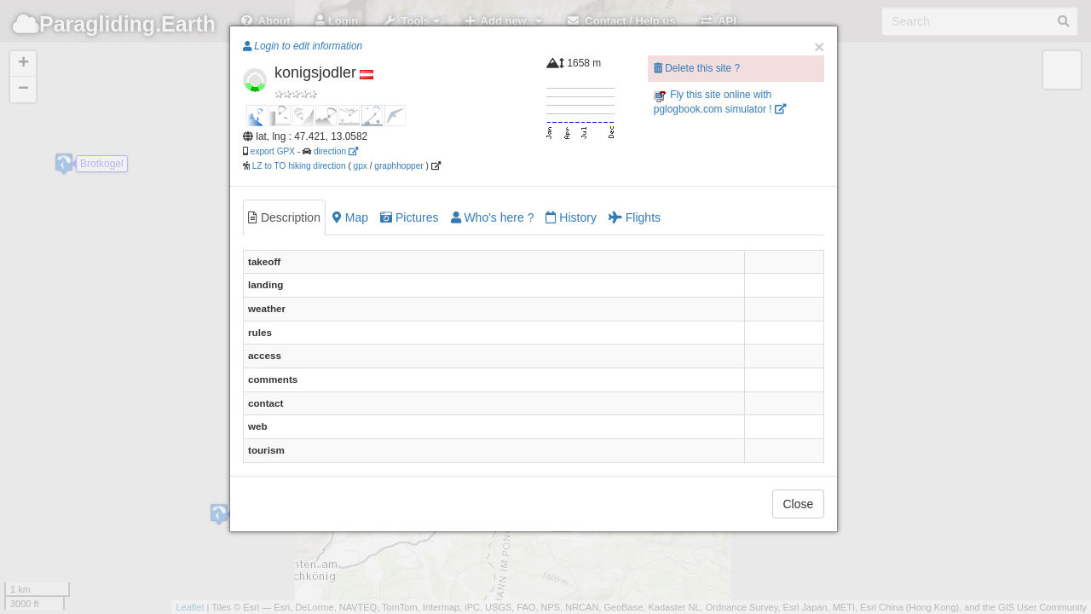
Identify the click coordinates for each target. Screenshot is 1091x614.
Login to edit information (302, 46)
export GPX (273, 151)
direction (336, 151)
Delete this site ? (697, 68)
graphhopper (398, 166)
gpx (360, 166)
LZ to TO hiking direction (298, 166)
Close (798, 504)
